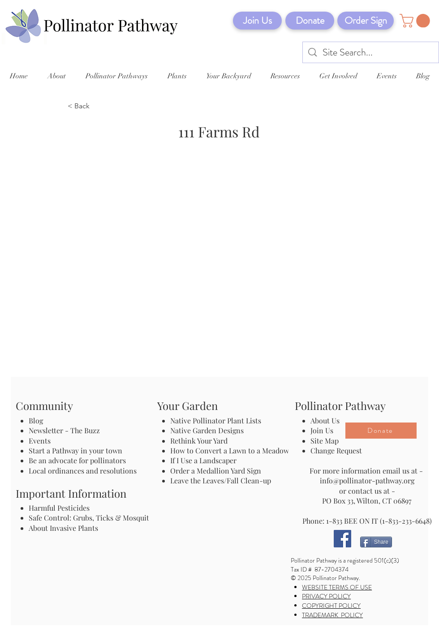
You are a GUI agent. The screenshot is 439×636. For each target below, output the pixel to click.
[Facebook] (342, 538)
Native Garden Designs (207, 430)
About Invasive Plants (63, 528)
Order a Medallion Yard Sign (215, 470)
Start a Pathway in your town (75, 450)
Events (40, 440)
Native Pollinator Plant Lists (215, 420)
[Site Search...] (371, 52)
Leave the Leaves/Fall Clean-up (220, 480)
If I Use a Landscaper (203, 460)
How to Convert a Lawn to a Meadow (229, 450)
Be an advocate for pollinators (77, 460)
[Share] (376, 542)
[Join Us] (257, 21)
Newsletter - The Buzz (64, 430)
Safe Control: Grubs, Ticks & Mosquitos (92, 517)
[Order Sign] (365, 21)
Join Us (321, 430)
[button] (416, 21)
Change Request (336, 450)
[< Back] (97, 106)
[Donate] (309, 21)
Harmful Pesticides (59, 507)
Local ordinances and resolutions (83, 470)
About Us (325, 420)
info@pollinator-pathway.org (367, 480)
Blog (38, 420)
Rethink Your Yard (199, 440)
